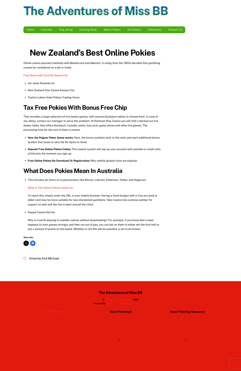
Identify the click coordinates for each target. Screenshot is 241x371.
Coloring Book (88, 29)
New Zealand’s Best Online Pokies (92, 52)
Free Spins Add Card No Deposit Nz (45, 75)
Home (30, 29)
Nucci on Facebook (54, 311)
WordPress (111, 303)
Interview (46, 29)
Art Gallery (134, 29)
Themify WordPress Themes (133, 303)
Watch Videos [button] (112, 29)
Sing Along (66, 29)
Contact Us (175, 29)
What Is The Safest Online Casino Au (50, 187)
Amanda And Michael (44, 258)
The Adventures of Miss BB (119, 299)
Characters (155, 29)
